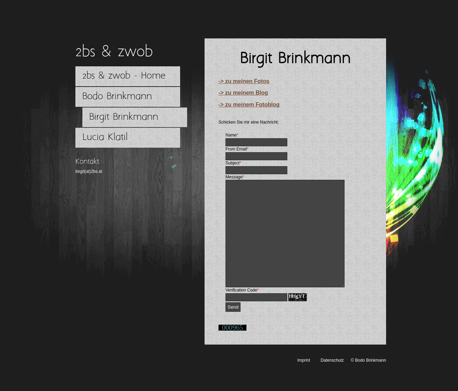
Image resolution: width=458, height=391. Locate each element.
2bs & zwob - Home (123, 76)
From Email (237, 149)
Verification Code (242, 311)
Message (235, 177)
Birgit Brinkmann (123, 117)
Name (232, 135)
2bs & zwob (114, 52)
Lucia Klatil (105, 137)
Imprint (303, 381)
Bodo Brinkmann (117, 96)
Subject (233, 163)
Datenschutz (332, 381)
